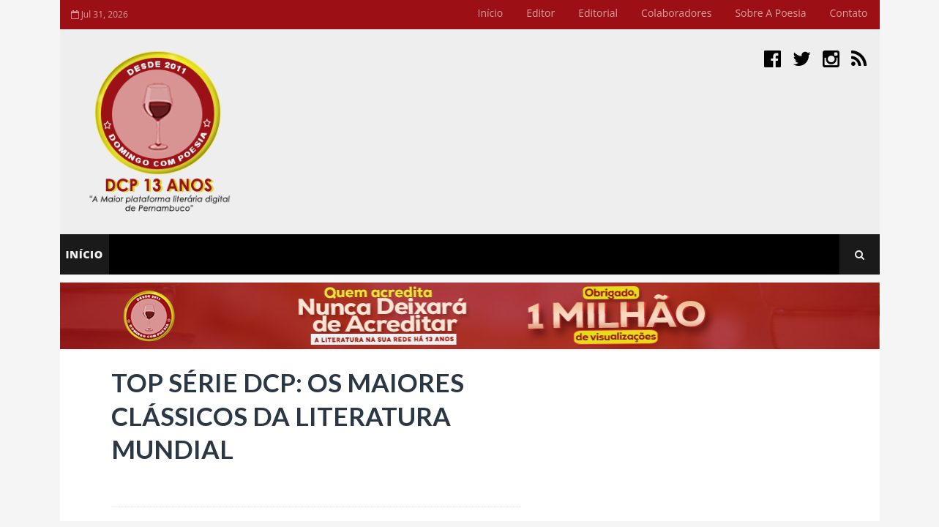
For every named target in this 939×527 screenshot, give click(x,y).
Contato (848, 13)
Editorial (598, 13)
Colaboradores (676, 13)
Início (491, 13)
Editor (540, 13)
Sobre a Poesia (770, 13)
